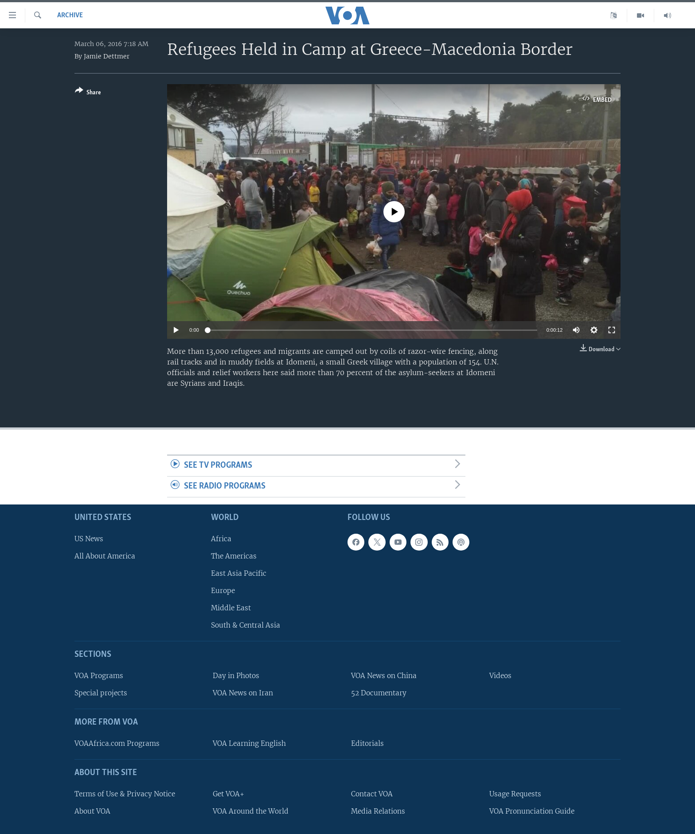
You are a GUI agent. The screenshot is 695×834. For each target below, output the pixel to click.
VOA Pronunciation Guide (531, 811)
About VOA (92, 811)
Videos (500, 675)
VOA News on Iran (243, 693)
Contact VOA (372, 794)
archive (70, 15)
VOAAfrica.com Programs (117, 743)
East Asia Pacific (238, 573)
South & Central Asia (245, 625)
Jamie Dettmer (106, 56)
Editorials (367, 743)
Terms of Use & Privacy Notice (124, 794)
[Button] (88, 93)
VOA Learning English (249, 743)
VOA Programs (98, 675)
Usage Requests (515, 794)
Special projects (100, 693)
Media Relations (378, 811)
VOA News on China (384, 675)
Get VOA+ (228, 794)
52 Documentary (378, 693)
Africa (221, 538)
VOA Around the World (251, 811)
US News (88, 538)
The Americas (234, 556)
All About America (104, 556)
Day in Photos (236, 675)
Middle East (231, 608)
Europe (223, 590)
